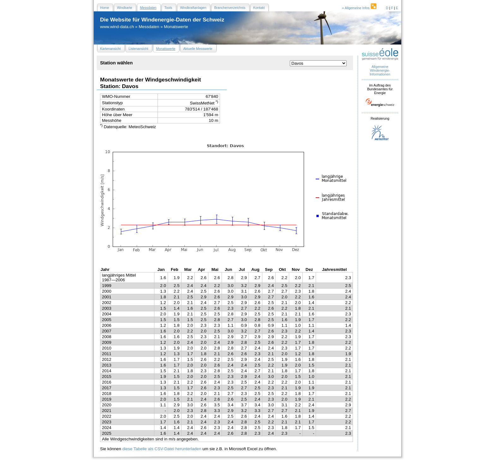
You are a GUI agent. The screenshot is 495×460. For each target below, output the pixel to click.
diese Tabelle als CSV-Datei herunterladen (161, 448)
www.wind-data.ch (117, 26)
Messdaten (149, 26)
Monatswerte (176, 26)
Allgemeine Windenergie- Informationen (380, 70)
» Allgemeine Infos (360, 8)
